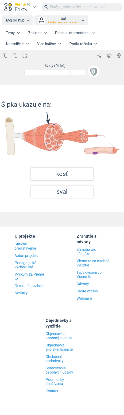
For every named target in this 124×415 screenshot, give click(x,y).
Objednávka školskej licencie (59, 347)
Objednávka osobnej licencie (59, 336)
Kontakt (52, 391)
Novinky (21, 293)
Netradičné (15, 44)
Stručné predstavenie (25, 246)
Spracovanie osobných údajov (59, 370)
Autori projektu (26, 256)
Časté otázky (87, 291)
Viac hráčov (46, 44)
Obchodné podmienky (55, 359)
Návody (83, 284)
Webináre (84, 298)
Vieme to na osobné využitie (93, 263)
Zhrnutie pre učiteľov (86, 252)
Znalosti (35, 33)
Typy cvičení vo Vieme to (89, 274)
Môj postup (15, 20)
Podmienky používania (55, 382)
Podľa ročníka (80, 44)
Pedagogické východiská (25, 265)
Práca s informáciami (72, 33)
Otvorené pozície (29, 286)
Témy (10, 33)
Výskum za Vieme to (29, 276)
